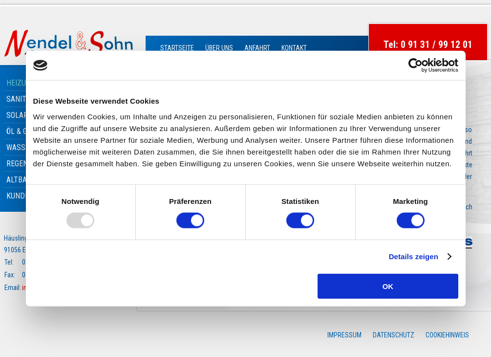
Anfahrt (257, 48)
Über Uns (219, 48)
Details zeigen (413, 256)
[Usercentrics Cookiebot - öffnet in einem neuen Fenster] (415, 65)
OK (388, 286)
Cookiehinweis (447, 335)
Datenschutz (393, 335)
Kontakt (294, 48)
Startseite (177, 48)
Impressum (344, 335)
